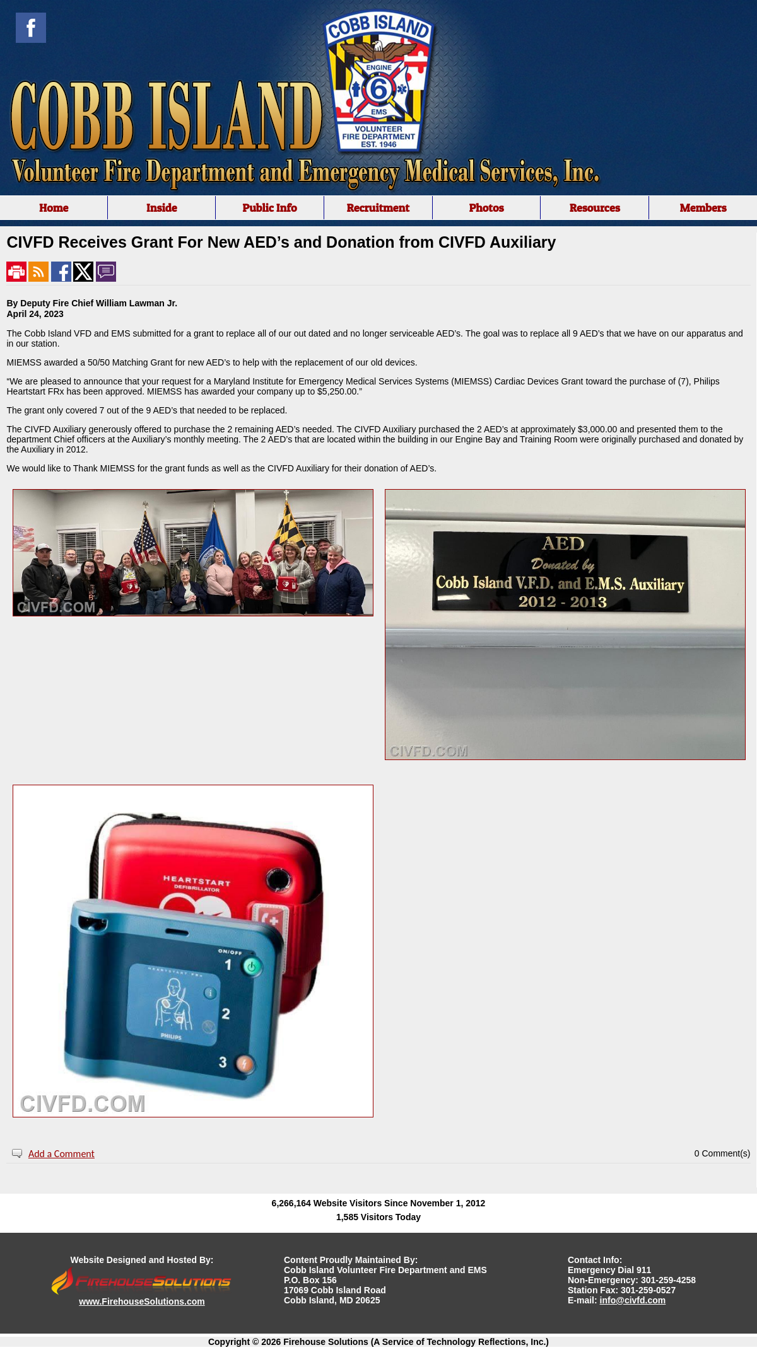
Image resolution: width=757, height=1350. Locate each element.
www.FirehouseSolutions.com (141, 1301)
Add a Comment (61, 1154)
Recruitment (377, 207)
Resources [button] (595, 207)
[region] (378, 207)
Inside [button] (161, 207)
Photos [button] (486, 207)
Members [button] (702, 207)
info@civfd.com (633, 1300)
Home (53, 207)
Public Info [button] (269, 207)
